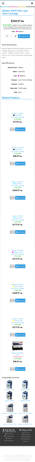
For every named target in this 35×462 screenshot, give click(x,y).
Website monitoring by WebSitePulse (23, 460)
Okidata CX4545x (25, 396)
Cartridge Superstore (17, 455)
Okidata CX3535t (25, 385)
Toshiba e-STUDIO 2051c (25, 409)
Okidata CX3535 (9, 385)
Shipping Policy (25, 434)
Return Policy (25, 432)
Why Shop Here (25, 439)
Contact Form (9, 440)
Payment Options (25, 437)
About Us (25, 441)
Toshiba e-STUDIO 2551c (25, 420)
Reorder (9, 438)
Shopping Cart (9, 436)
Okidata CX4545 (9, 396)
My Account (9, 434)
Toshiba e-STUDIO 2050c (9, 409)
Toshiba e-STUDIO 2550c (9, 420)
